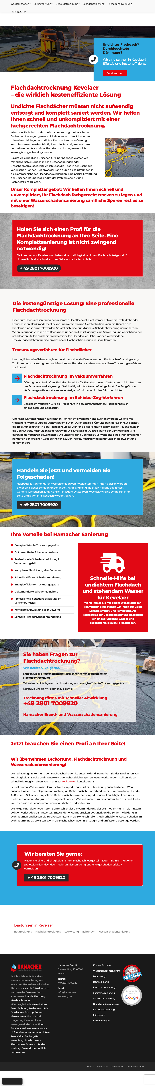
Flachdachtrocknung (48, 931)
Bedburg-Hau (32, 1036)
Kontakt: (113, 3)
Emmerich (31, 1044)
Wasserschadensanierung (114, 931)
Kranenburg (17, 1040)
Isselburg (16, 1048)
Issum (37, 1040)
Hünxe (31, 1032)
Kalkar (20, 1036)
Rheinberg (39, 996)
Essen (14, 1008)
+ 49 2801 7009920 (39, 268)
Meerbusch (17, 1000)
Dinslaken (31, 992)
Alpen (41, 1024)
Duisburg (23, 1008)
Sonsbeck (16, 1028)
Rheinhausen (18, 1044)
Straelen (29, 1040)
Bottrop (29, 1012)
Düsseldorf (38, 988)
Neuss (27, 1000)
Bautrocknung (23, 931)
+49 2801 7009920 (133, 3)
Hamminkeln (42, 1032)
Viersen (15, 1016)
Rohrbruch (88, 931)
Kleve (25, 988)
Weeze (35, 1028)
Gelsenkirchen (29, 1048)
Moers (44, 1004)
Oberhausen (17, 1012)
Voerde (23, 1032)
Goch (30, 996)
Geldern (26, 1028)
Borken (38, 1012)
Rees (13, 1036)
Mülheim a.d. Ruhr (39, 1008)
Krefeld (35, 1004)
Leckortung (69, 781)
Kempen (20, 1052)
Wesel (23, 1016)
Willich (41, 1048)
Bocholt (31, 1016)
